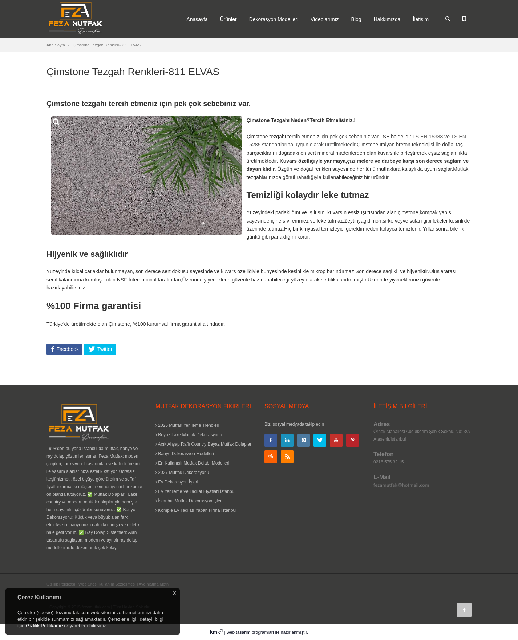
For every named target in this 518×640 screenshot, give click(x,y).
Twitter (104, 349)
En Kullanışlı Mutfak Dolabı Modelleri (192, 463)
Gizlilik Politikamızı (45, 625)
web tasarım (238, 632)
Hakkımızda (387, 19)
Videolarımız (325, 19)
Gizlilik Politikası (60, 584)
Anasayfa (196, 19)
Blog (356, 19)
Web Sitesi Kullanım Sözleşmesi (107, 584)
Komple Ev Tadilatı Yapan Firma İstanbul (195, 510)
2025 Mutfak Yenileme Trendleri (187, 425)
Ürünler (228, 19)
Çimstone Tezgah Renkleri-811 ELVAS (107, 45)
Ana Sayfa (55, 45)
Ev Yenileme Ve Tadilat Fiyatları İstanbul (195, 491)
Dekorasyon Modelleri (273, 19)
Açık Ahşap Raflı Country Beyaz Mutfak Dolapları (203, 444)
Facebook (67, 349)
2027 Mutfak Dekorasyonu (182, 472)
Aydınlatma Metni (154, 584)
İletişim (421, 19)
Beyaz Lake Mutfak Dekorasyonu (188, 434)
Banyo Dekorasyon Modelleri (184, 453)
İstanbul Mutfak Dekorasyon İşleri (189, 500)
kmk (217, 632)
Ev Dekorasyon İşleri (176, 482)
